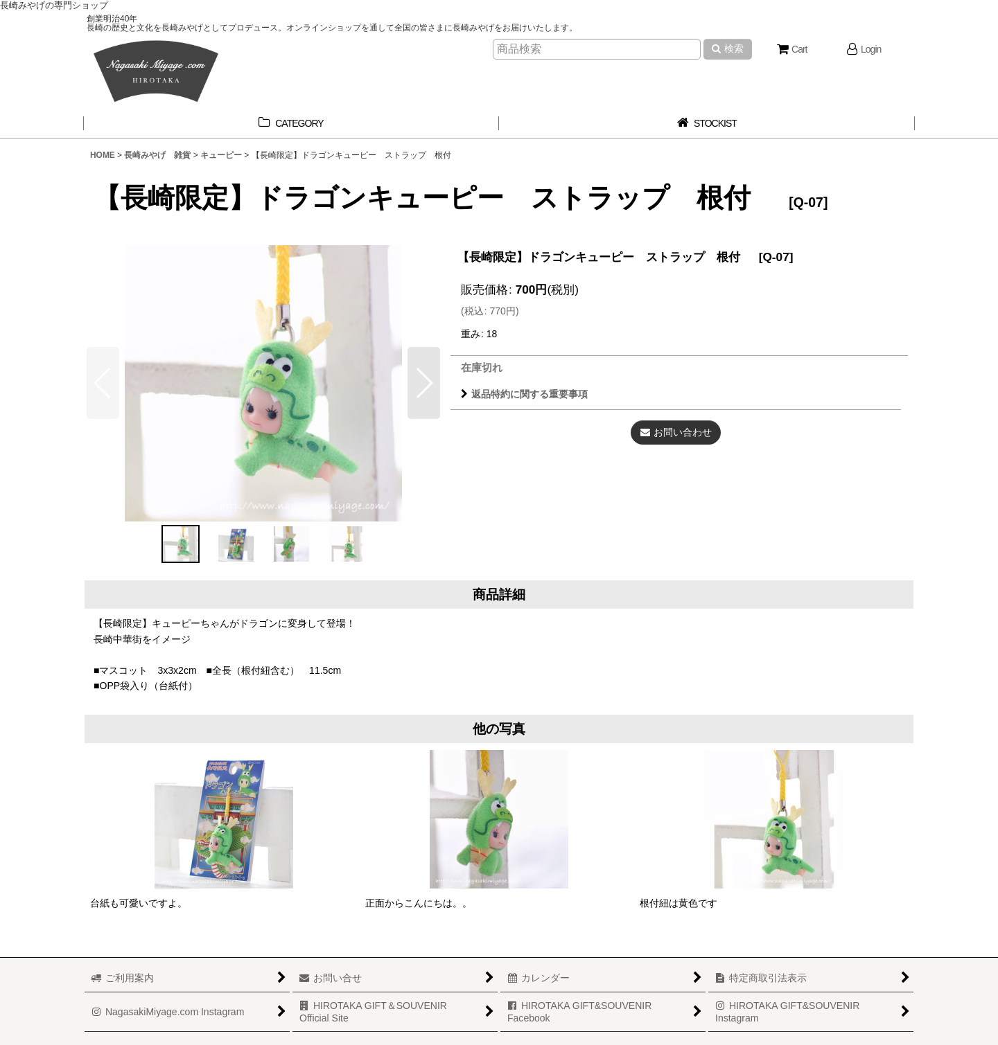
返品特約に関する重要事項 (524, 394)
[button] (424, 383)
